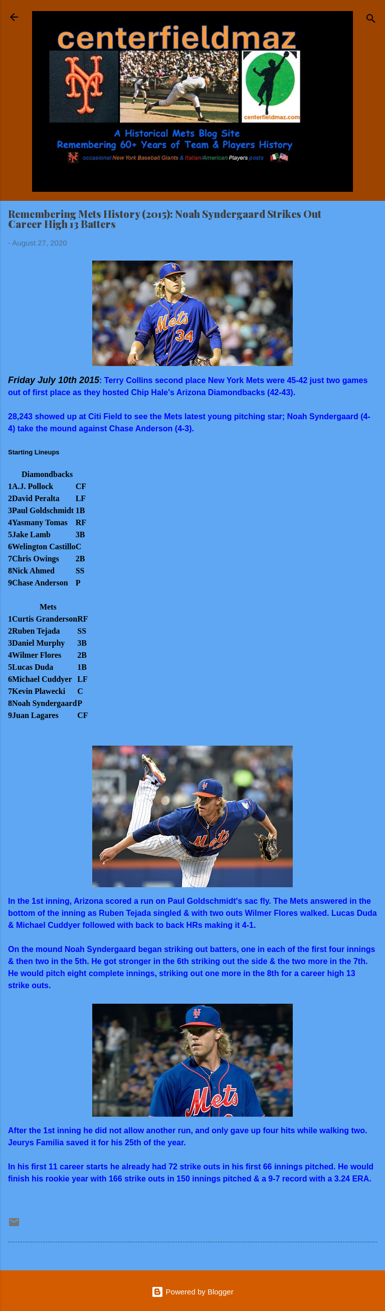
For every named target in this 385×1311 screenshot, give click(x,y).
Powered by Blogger (192, 1291)
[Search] (371, 20)
